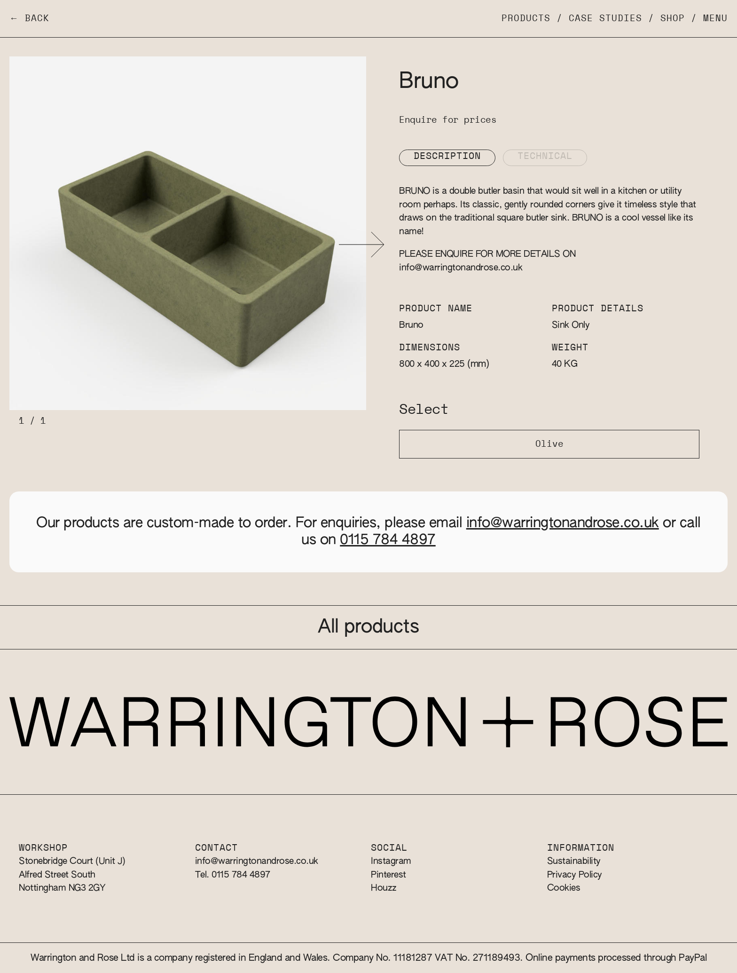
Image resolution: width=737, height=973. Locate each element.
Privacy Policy (574, 874)
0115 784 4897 (388, 540)
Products (526, 18)
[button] (361, 245)
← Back (29, 18)
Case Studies (605, 18)
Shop (672, 18)
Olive (549, 444)
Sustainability (574, 861)
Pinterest (388, 874)
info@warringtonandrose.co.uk (460, 267)
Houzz (384, 888)
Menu (715, 18)
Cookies (563, 888)
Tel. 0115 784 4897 (232, 874)
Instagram (391, 861)
